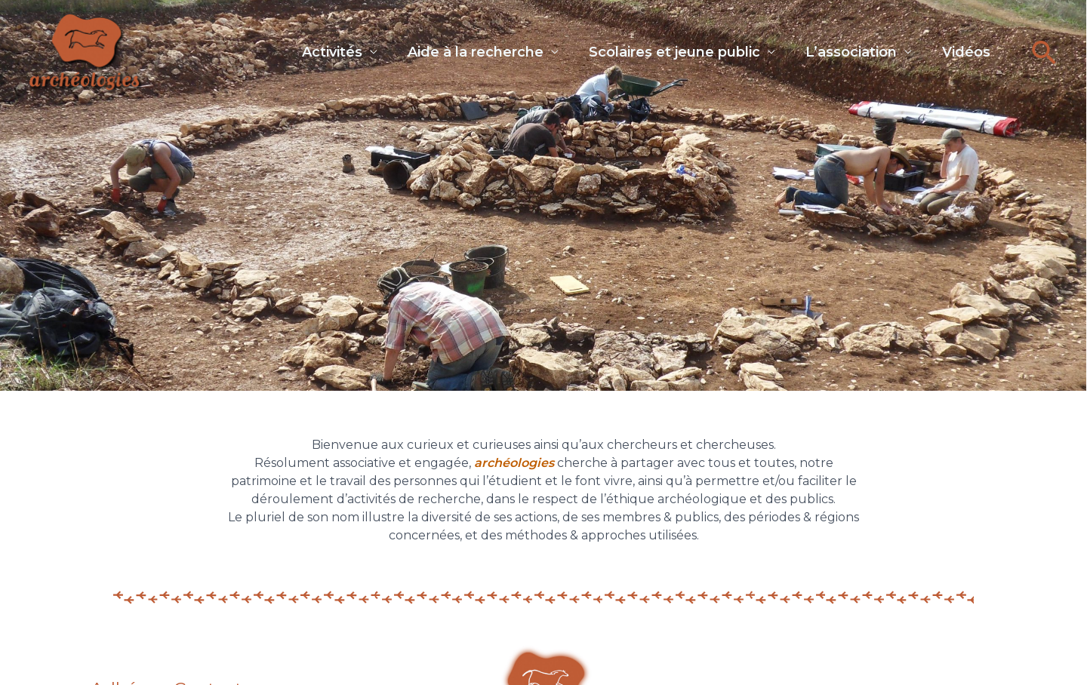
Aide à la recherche (445, 49)
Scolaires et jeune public (651, 49)
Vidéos (959, 49)
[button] (1044, 52)
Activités (294, 49)
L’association (836, 49)
